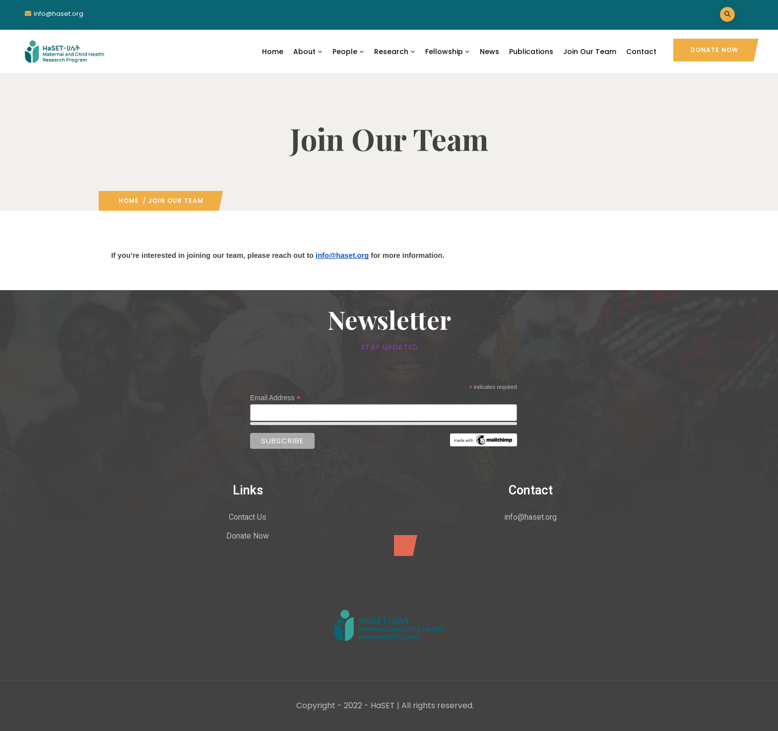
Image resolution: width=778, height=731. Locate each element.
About (308, 52)
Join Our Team (589, 52)
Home (272, 52)
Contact (641, 52)
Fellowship (447, 52)
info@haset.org (58, 13)
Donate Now (714, 50)
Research (394, 52)
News (489, 52)
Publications (531, 52)
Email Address (275, 398)
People (348, 52)
